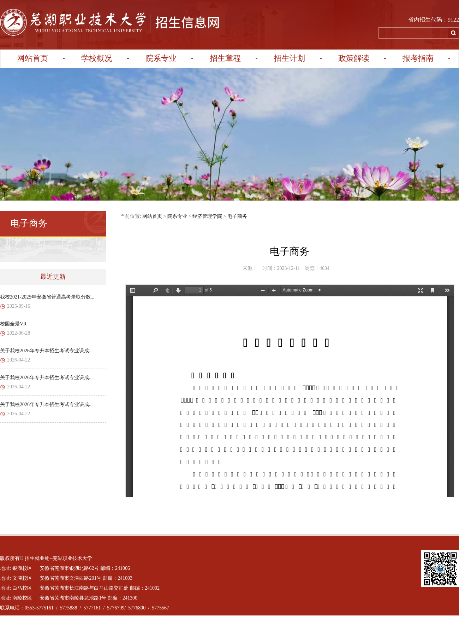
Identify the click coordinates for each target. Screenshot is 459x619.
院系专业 (161, 58)
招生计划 (289, 58)
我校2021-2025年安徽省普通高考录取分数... (47, 297)
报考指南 (418, 58)
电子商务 (237, 216)
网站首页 (32, 58)
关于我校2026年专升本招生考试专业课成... (46, 350)
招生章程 (225, 58)
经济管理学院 (207, 216)
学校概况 (96, 58)
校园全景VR (13, 323)
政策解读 (353, 58)
